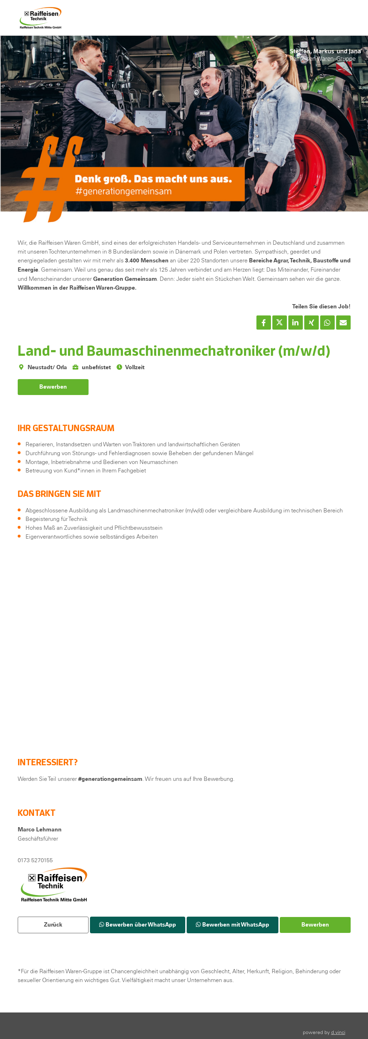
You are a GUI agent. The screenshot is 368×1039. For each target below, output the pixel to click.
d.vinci (338, 1032)
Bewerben (53, 386)
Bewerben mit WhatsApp (232, 924)
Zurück (53, 924)
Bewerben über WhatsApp (137, 924)
